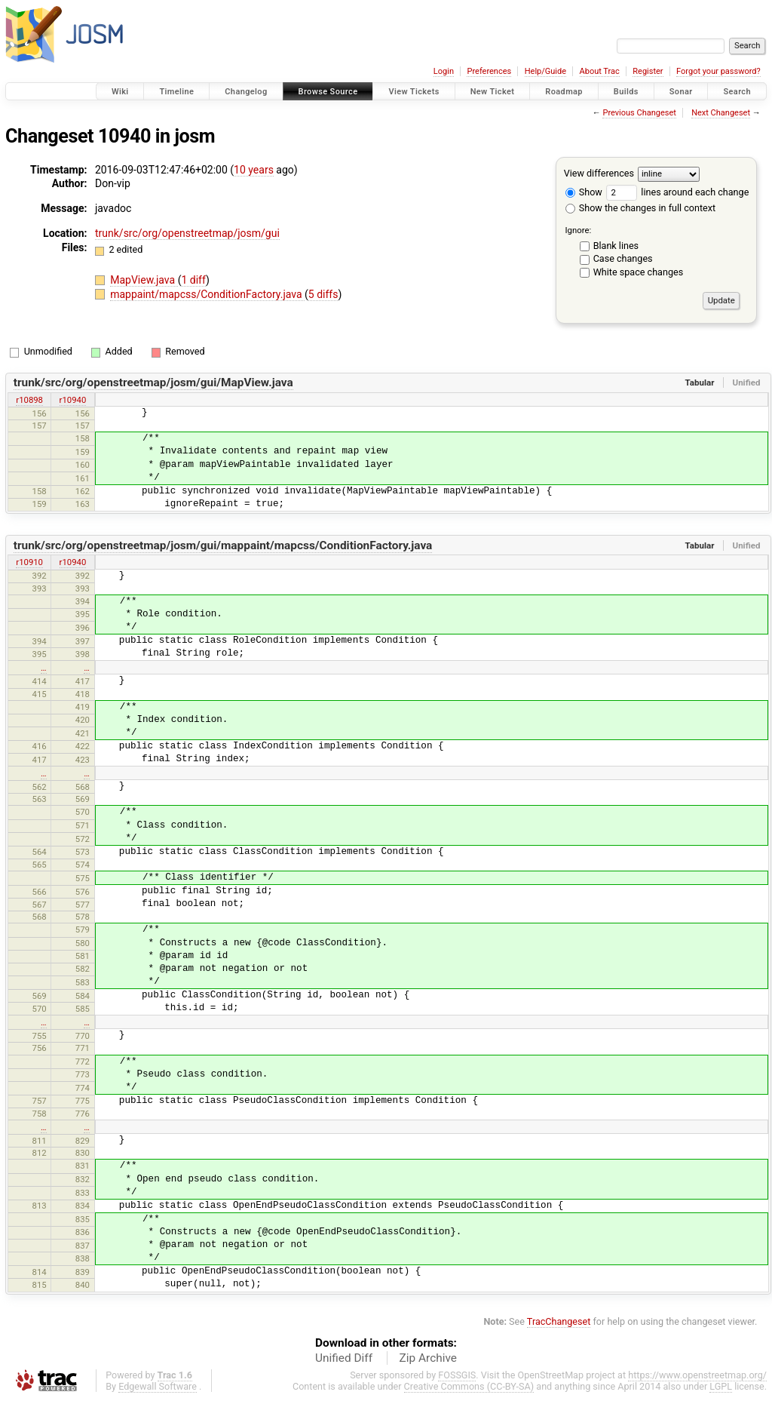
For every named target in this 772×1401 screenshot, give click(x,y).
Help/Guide (545, 71)
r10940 (73, 400)
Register (648, 71)
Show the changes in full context (640, 208)
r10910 (29, 562)
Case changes (623, 258)
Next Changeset (720, 113)
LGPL (720, 1386)
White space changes (638, 272)
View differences (599, 173)
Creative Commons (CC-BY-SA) (469, 1386)
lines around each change (677, 192)
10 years (254, 170)
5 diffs (323, 294)
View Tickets (413, 92)
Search (737, 92)
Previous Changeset (639, 113)
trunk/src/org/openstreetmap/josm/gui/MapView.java (153, 382)
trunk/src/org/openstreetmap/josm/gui (187, 233)
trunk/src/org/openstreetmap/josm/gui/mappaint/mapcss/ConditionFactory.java (223, 545)
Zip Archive (428, 1358)
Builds (626, 92)
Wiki (120, 92)
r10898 (29, 400)
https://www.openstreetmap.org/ (697, 1375)
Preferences (489, 71)
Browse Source (328, 92)
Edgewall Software (157, 1386)
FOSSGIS (457, 1375)
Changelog (246, 92)
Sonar (681, 92)
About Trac (600, 71)
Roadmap (564, 92)
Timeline (176, 92)
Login (443, 71)
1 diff (193, 280)
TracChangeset (559, 1321)
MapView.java (143, 280)
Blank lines (616, 245)
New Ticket (492, 92)
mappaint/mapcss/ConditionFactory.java (207, 294)
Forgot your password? (718, 71)
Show (583, 192)
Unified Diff (343, 1358)
